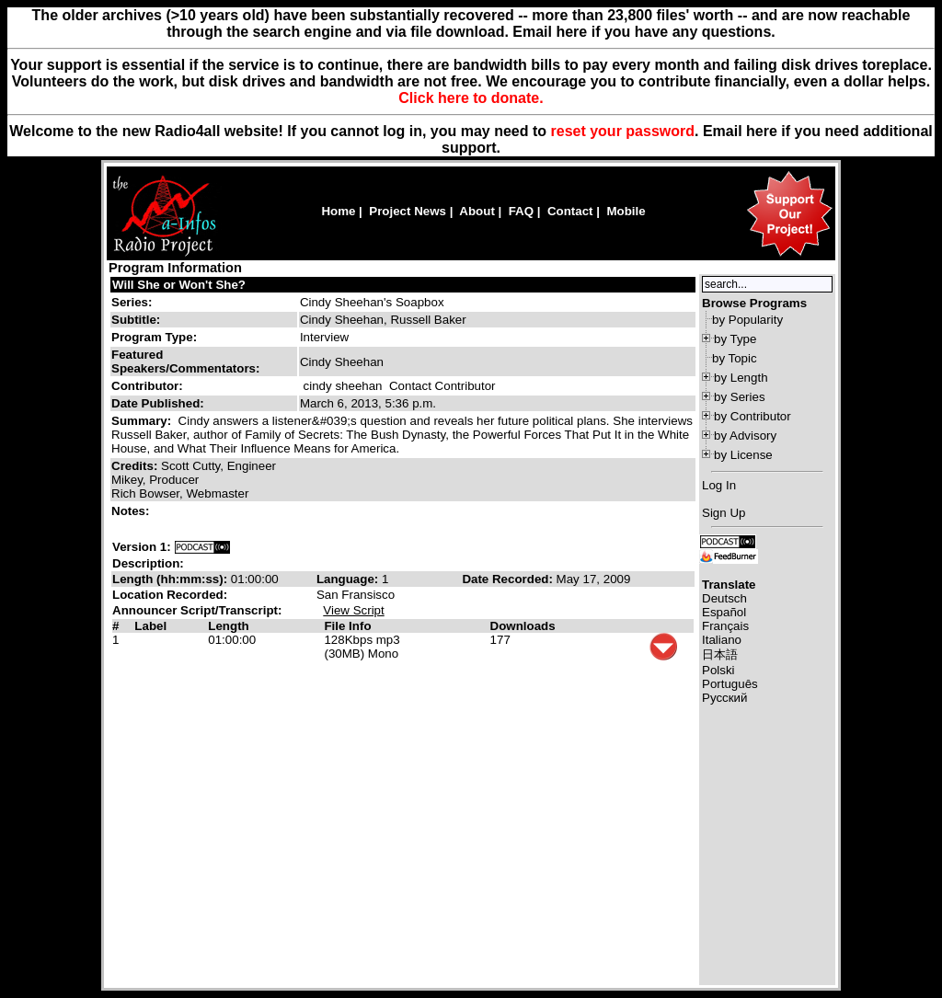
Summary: (143, 421)
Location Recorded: (169, 595)
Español (724, 612)
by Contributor (752, 416)
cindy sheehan (343, 386)
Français (725, 626)
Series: (131, 302)
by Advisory (745, 435)
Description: (148, 563)
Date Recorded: (509, 579)
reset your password (623, 131)
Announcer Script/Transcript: (196, 610)
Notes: (132, 511)
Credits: (136, 466)
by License (743, 455)
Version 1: (141, 547)
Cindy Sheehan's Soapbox (372, 302)
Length (228, 626)
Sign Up (723, 513)
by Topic (734, 358)
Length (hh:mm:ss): (171, 579)
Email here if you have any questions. (643, 32)
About (477, 211)
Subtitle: (135, 320)
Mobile (625, 211)
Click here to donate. (470, 98)
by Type (735, 339)
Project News (407, 211)
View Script (353, 610)
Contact (570, 211)
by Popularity (747, 320)
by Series (739, 397)
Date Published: (157, 403)
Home (338, 211)
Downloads (523, 626)
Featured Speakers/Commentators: (185, 361)
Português (730, 684)
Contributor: (147, 386)
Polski (718, 670)
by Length (741, 377)
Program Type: (154, 337)
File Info (347, 626)
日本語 (720, 654)
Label (150, 626)
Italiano (721, 640)
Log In (719, 485)
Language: (349, 579)
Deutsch (724, 598)
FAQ (521, 211)
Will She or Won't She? (179, 285)
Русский (724, 698)
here (761, 131)
